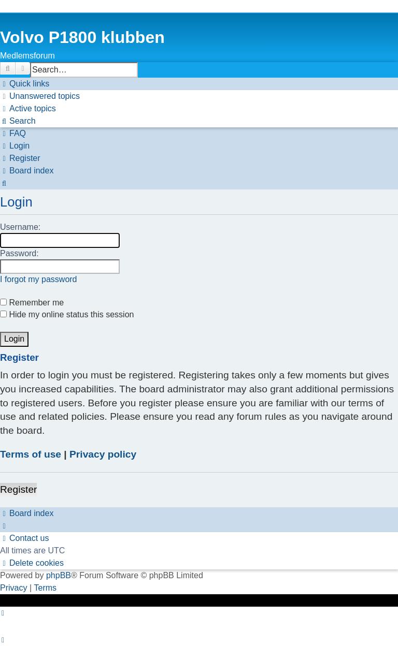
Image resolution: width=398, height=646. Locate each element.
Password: (19, 253)
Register (18, 489)
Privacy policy (102, 454)
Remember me (32, 302)
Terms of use (30, 454)
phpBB (58, 575)
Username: (20, 227)
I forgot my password (38, 279)
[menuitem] (40, 96)
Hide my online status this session (67, 314)
